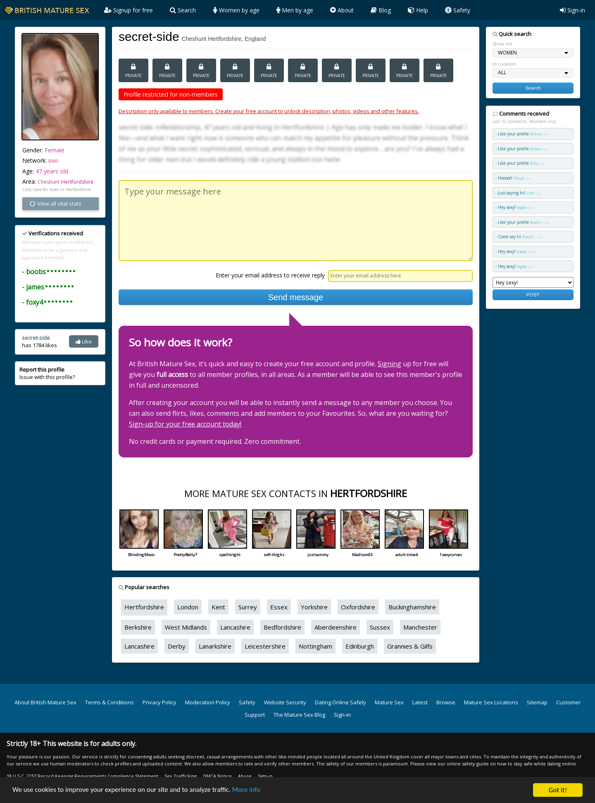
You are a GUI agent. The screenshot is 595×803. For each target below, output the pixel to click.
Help (418, 10)
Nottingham (315, 646)
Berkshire (138, 627)
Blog (381, 10)
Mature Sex (389, 702)
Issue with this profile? (47, 373)
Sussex (380, 627)
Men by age (294, 10)
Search (183, 10)
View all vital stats (55, 203)
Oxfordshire (358, 607)
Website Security (285, 702)
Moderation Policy (207, 702)
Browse (445, 702)
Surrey (247, 607)
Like (84, 341)
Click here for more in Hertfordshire (56, 189)
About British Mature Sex (45, 702)
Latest (420, 702)
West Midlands (186, 627)
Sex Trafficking (180, 776)
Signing (389, 363)
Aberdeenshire (335, 627)
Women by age (236, 10)
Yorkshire (314, 607)
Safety (457, 10)
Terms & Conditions (109, 702)
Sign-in (572, 10)
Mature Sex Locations (491, 702)
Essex (279, 607)
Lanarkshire (215, 646)
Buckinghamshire (412, 607)
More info (247, 790)
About (342, 10)
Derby (177, 646)
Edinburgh (359, 646)
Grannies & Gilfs (410, 646)
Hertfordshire (77, 181)
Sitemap (537, 702)
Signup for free (128, 10)
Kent (218, 607)
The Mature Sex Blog (299, 714)
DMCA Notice (217, 776)
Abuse (245, 776)
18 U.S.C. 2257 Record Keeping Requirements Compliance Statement (82, 776)
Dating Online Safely (340, 702)
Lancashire (235, 627)
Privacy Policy (159, 702)
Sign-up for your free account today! (185, 424)
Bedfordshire (282, 627)
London (187, 607)
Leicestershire (265, 646)
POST (533, 294)
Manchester (420, 627)
